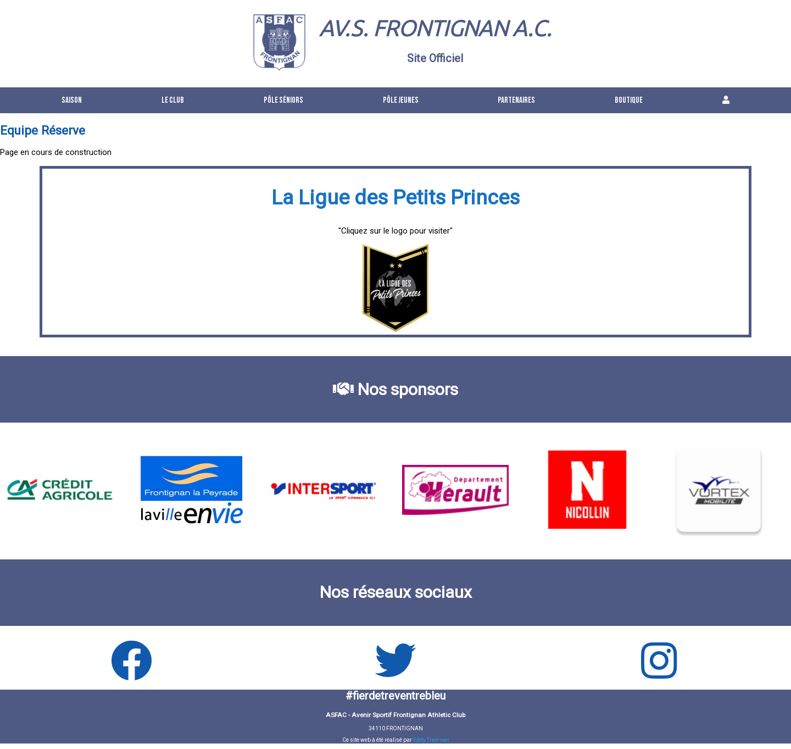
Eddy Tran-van (431, 740)
